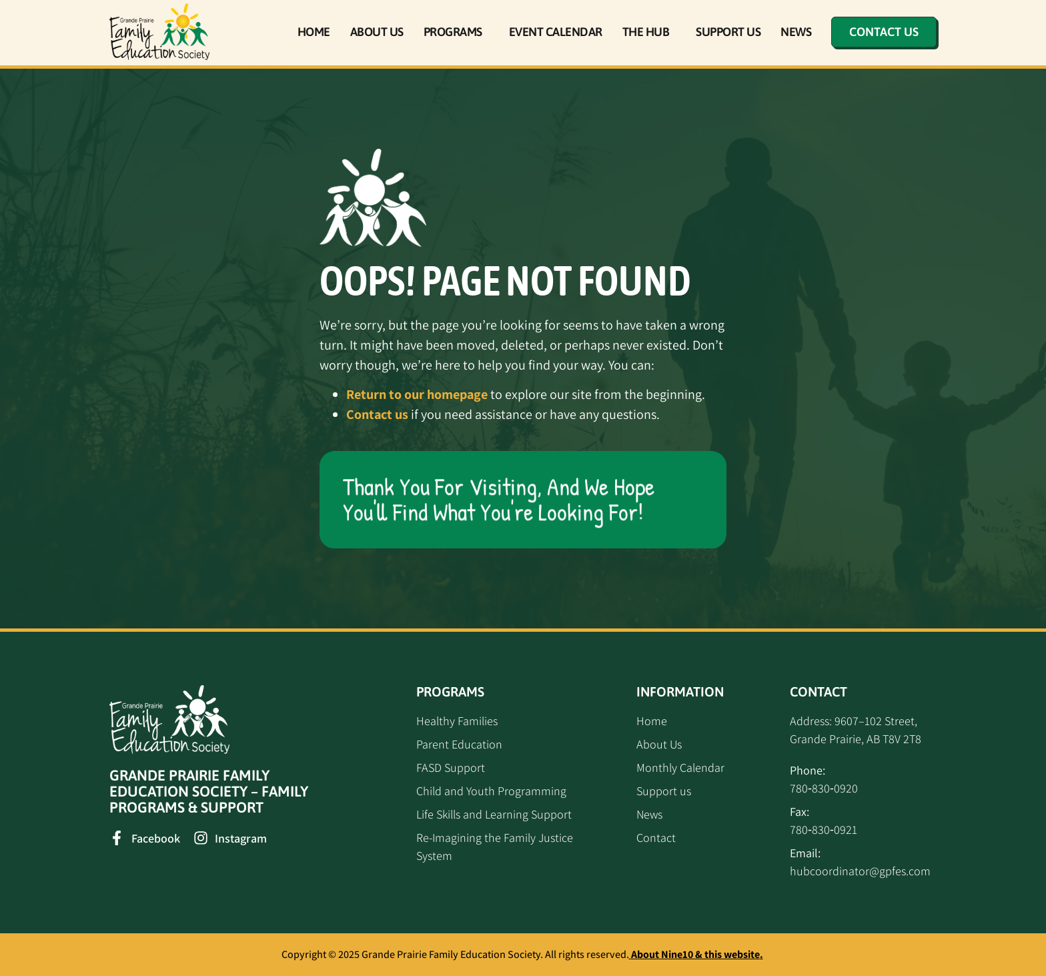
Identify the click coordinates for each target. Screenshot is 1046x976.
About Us (377, 32)
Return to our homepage (417, 394)
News (795, 32)
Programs (456, 32)
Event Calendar (555, 32)
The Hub (649, 32)
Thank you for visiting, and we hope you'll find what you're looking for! (498, 499)
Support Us (728, 32)
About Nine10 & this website (695, 954)
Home (314, 32)
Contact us (377, 414)
